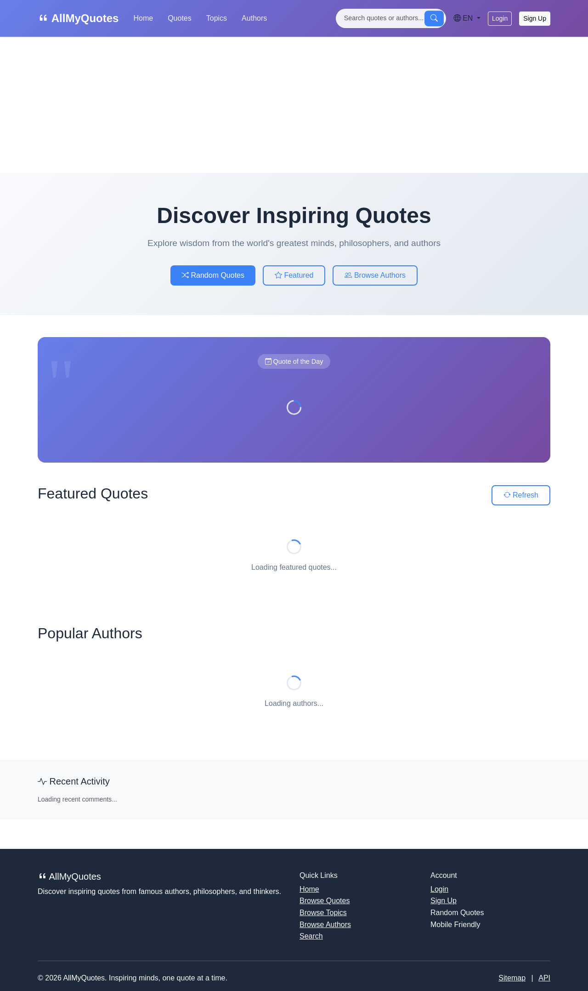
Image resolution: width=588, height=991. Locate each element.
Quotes (180, 18)
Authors (254, 18)
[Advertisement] (294, 104)
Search (311, 936)
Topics (216, 18)
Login (500, 18)
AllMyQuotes (78, 18)
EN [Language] (464, 18)
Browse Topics (323, 913)
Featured (294, 275)
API (544, 978)
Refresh (520, 495)
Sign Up (534, 18)
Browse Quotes (325, 901)
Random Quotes (212, 275)
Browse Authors (375, 275)
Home (143, 18)
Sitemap (512, 978)
